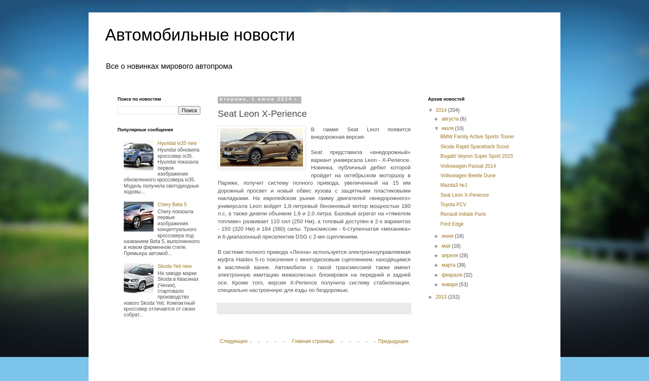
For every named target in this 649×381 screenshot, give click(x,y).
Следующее (234, 341)
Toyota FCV (453, 204)
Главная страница (313, 341)
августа (451, 119)
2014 (442, 110)
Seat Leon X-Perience (464, 195)
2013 (442, 297)
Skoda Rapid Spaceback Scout (474, 147)
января (450, 284)
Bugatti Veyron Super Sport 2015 (476, 156)
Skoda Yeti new (175, 266)
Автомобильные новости (200, 35)
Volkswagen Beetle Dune (467, 175)
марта (449, 265)
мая (447, 246)
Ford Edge (452, 224)
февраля (453, 275)
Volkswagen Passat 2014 (468, 166)
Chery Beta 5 (172, 204)
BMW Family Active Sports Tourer (477, 137)
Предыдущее (393, 341)
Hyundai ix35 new (177, 143)
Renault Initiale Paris (463, 214)
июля (448, 128)
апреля (450, 255)
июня (448, 236)
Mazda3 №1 (454, 185)
